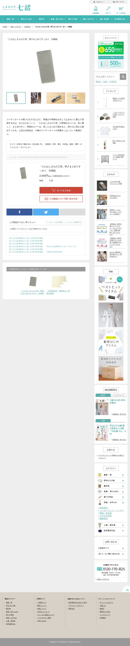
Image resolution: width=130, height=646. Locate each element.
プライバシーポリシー (76, 606)
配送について (41, 606)
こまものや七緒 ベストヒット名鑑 (116, 183)
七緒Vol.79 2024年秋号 (54, 252)
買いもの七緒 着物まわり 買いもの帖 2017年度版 (26, 238)
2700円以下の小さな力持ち (115, 197)
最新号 (103, 395)
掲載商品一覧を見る (119, 414)
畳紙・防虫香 (106, 513)
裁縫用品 (104, 519)
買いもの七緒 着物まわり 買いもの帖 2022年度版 (26, 252)
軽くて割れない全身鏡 (119, 142)
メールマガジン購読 (44, 618)
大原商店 (113, 82)
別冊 (103, 421)
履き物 (8, 609)
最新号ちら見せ (105, 612)
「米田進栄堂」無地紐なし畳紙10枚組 (58, 292)
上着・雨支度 (10, 621)
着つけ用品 (10, 615)
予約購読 (103, 618)
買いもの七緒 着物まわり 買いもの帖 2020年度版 (26, 246)
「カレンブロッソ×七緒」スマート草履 (119, 115)
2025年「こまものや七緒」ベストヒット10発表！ (116, 212)
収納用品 (27, 27)
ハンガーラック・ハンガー (112, 511)
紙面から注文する (103, 579)
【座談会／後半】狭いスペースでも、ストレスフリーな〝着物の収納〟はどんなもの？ (116, 229)
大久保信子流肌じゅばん (119, 128)
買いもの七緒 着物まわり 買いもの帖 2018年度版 (26, 241)
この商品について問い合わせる (61, 198)
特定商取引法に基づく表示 (78, 602)
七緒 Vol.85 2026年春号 (117, 401)
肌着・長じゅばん (12, 612)
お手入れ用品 (106, 516)
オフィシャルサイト (106, 602)
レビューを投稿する (74, 222)
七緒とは (103, 606)
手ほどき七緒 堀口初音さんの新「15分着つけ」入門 (118, 430)
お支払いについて (43, 612)
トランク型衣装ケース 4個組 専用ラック (119, 157)
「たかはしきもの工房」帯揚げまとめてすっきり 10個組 (32, 292)
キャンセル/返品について (45, 615)
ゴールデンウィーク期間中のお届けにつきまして (111, 456)
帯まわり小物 (10, 606)
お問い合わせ (41, 621)
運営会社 (72, 609)
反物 (105, 82)
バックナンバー (118, 395)
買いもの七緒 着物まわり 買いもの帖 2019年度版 (26, 244)
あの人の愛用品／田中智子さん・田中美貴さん (116, 254)
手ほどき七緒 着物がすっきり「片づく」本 (61, 246)
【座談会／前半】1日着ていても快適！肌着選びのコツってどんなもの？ (116, 242)
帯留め (98, 82)
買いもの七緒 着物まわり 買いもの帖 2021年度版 (26, 249)
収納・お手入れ (15, 27)
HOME (5, 27)
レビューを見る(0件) (56, 222)
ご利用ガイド (41, 602)
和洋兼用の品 (10, 624)
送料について (41, 609)
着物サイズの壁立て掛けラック (119, 99)
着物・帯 (9, 602)
